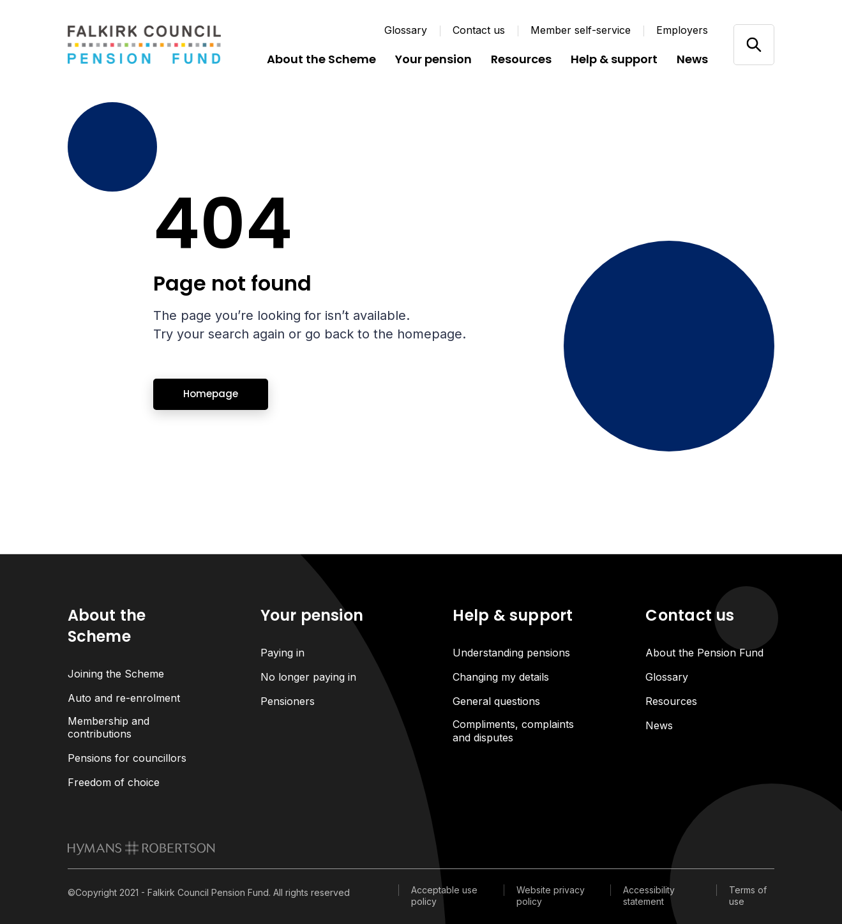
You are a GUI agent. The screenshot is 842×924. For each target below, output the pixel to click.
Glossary (405, 30)
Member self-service (580, 30)
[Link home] (144, 45)
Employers (682, 30)
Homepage (210, 393)
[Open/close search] (753, 44)
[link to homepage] (141, 848)
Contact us (479, 30)
